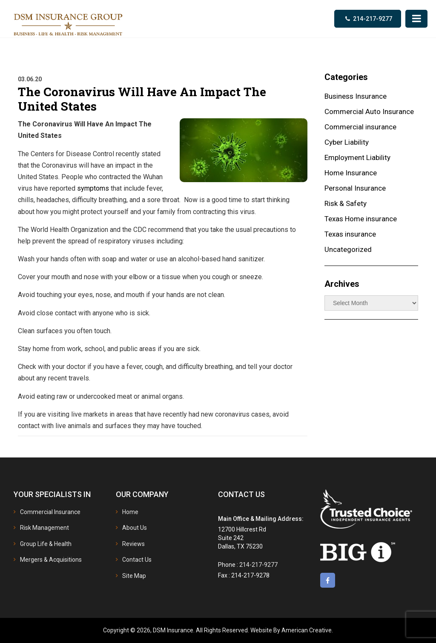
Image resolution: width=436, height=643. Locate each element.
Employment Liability (357, 157)
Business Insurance (355, 96)
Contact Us (137, 559)
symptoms (93, 188)
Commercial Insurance (50, 512)
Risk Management (44, 527)
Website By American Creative (291, 630)
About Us (134, 527)
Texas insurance (350, 234)
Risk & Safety (345, 203)
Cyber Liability (346, 142)
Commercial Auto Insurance (369, 111)
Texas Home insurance (360, 218)
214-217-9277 (372, 18)
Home (130, 512)
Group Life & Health (46, 543)
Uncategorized (348, 249)
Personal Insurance (355, 188)
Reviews (133, 543)
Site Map (134, 575)
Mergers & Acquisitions (51, 559)
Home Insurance (350, 173)
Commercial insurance (360, 127)
